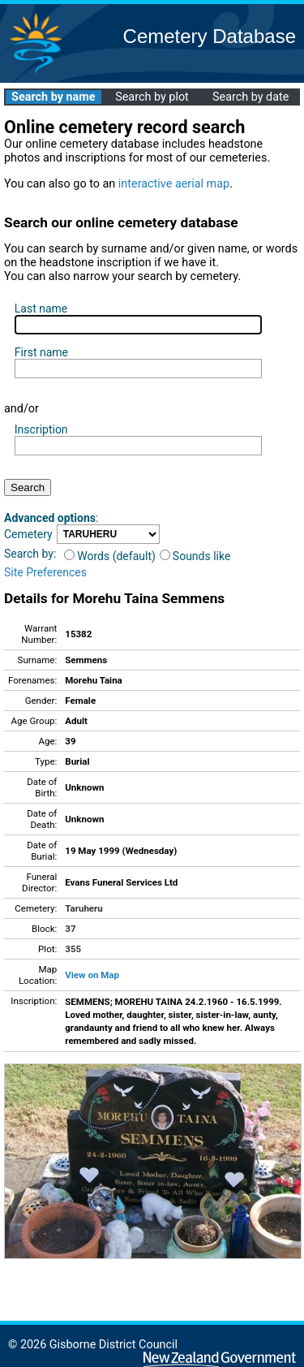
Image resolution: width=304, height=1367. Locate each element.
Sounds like (195, 556)
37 (70, 928)
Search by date (250, 97)
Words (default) (110, 556)
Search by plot (152, 97)
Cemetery (28, 534)
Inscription (41, 429)
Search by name (53, 97)
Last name (41, 308)
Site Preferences (45, 572)
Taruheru (83, 908)
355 (73, 949)
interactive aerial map (173, 184)
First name (41, 352)
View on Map (92, 975)
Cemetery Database (209, 36)
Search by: (30, 553)
